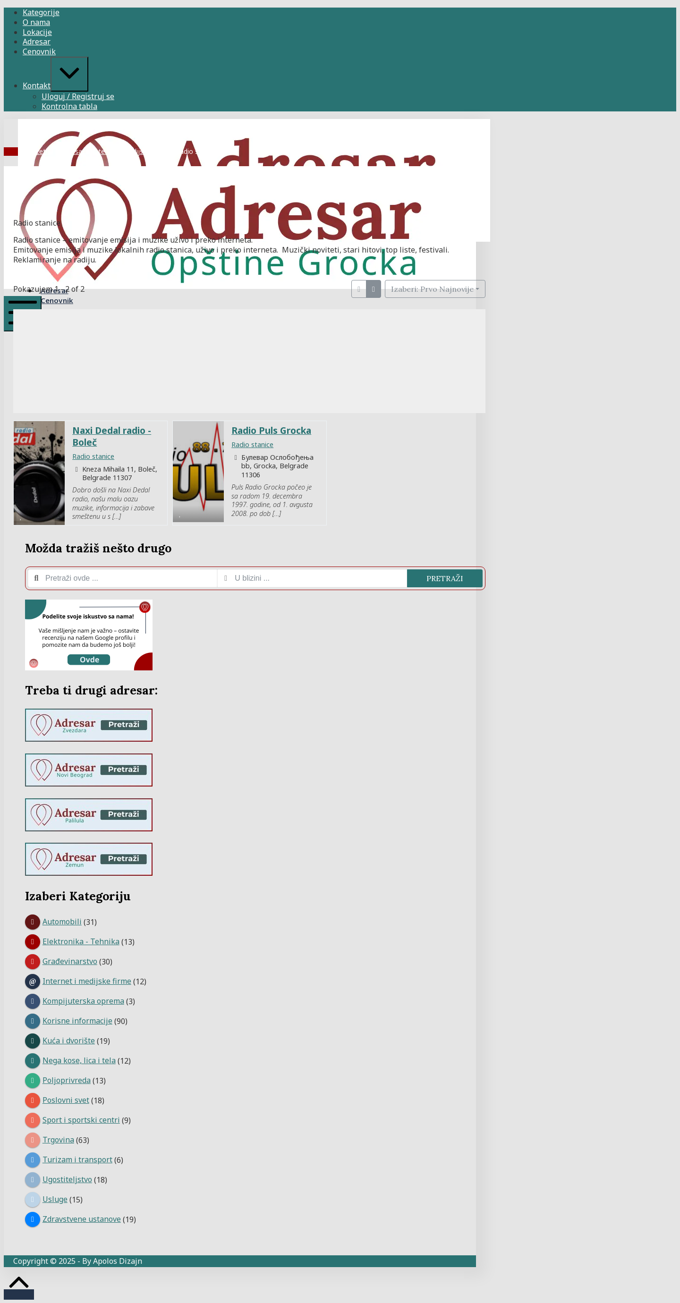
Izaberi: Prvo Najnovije (432, 289)
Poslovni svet (65, 1100)
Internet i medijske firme (130, 151)
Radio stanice (93, 456)
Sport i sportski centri (81, 1120)
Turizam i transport (77, 1159)
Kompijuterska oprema (83, 1001)
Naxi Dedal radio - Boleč (111, 436)
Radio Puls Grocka (271, 430)
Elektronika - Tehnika (80, 941)
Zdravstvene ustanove (81, 1219)
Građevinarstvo (69, 961)
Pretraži (444, 578)
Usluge (55, 1199)
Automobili (62, 921)
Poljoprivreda (66, 1080)
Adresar (73, 151)
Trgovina (58, 1139)
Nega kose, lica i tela (79, 1060)
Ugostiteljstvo (67, 1179)
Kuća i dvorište (68, 1040)
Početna (40, 151)
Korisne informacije (77, 1020)
